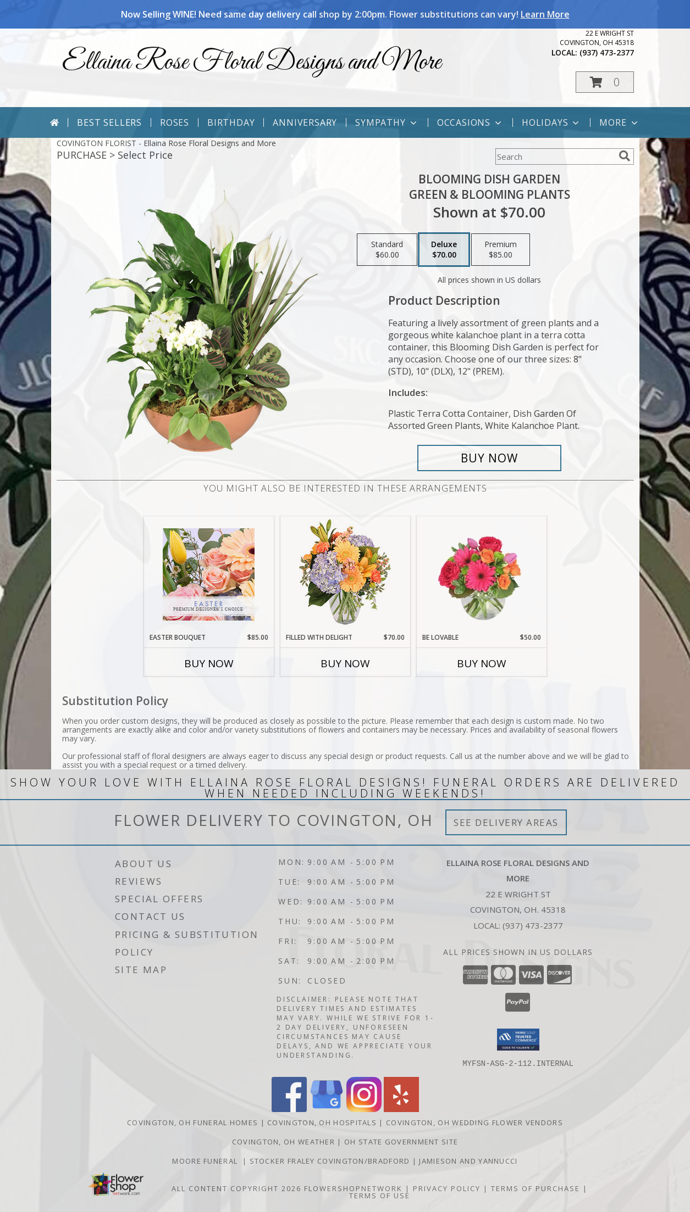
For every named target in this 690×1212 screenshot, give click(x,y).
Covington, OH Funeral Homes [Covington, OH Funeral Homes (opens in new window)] (192, 1122)
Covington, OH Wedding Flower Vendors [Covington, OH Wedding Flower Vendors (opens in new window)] (474, 1122)
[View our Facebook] (289, 1108)
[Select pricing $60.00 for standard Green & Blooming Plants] (387, 250)
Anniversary (305, 122)
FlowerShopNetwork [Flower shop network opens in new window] (353, 1188)
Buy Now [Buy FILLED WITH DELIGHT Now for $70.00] (345, 663)
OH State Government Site (401, 1141)
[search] (624, 156)
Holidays (551, 122)
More (619, 122)
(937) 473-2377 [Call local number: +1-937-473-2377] (606, 52)
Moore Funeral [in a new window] (207, 1160)
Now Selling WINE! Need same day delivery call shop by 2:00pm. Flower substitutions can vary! (345, 14)
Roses (174, 122)
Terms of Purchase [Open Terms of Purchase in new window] (535, 1188)
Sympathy (386, 122)
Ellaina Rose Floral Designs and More (251, 62)
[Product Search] (555, 156)
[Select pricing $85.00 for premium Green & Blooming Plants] (500, 250)
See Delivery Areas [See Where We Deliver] (506, 822)
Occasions (470, 122)
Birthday (231, 122)
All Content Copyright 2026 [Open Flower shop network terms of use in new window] (236, 1188)
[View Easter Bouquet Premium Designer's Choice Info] (209, 574)
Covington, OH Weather (283, 1141)
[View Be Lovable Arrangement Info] (481, 574)
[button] (605, 82)
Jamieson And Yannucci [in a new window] (468, 1160)
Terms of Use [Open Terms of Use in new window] (379, 1195)
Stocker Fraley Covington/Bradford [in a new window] (331, 1160)
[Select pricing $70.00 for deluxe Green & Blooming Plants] (443, 250)
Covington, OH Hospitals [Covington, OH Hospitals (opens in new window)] (322, 1122)
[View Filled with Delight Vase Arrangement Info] (345, 574)
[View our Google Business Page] (326, 1108)
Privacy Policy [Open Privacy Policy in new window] (447, 1188)
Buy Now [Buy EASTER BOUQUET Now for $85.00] (209, 663)
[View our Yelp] (401, 1108)
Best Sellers (109, 122)
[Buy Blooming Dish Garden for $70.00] (489, 458)
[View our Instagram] (364, 1108)
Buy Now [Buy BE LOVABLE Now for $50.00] (481, 663)
